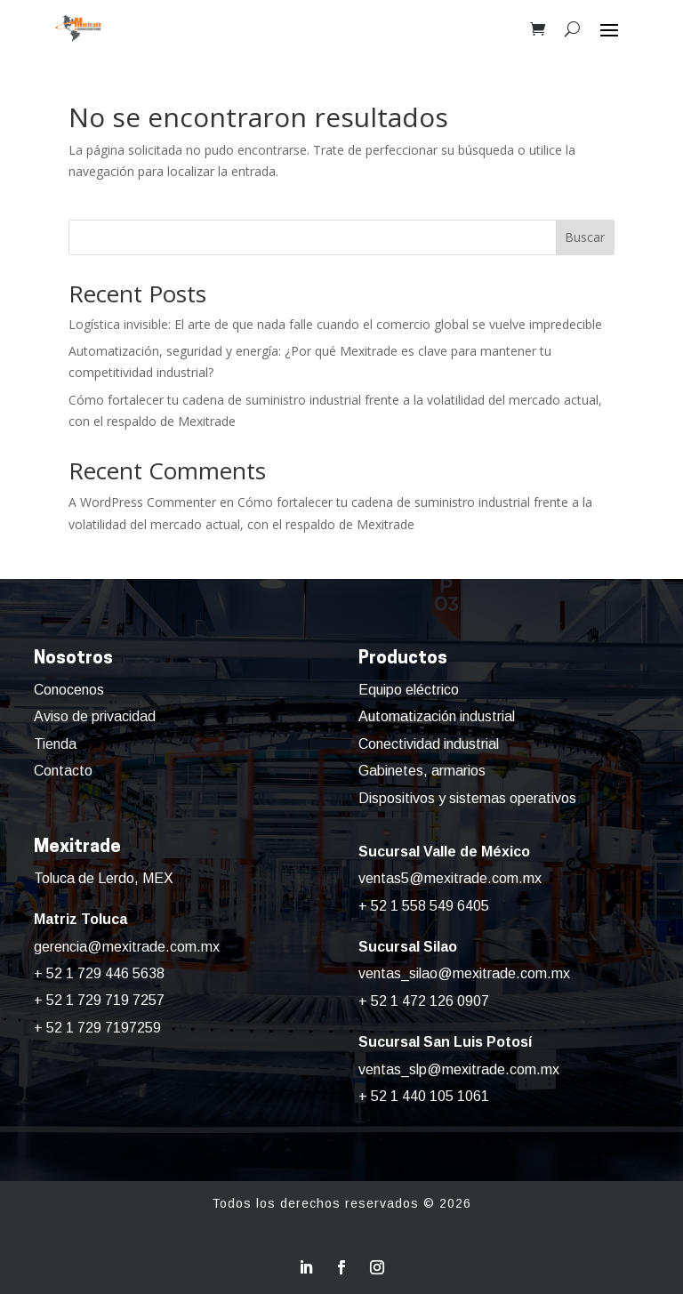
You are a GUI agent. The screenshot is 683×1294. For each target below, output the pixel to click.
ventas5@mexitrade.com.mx (450, 878)
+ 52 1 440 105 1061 (423, 1096)
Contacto (63, 770)
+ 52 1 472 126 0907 (423, 1001)
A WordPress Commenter (142, 502)
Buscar (585, 237)
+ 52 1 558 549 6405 (423, 905)
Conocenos (69, 689)
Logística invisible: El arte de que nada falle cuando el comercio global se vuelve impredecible (335, 324)
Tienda (55, 743)
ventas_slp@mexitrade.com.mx (458, 1069)
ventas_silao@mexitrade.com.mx (464, 973)
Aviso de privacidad (95, 716)
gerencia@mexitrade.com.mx (127, 946)
